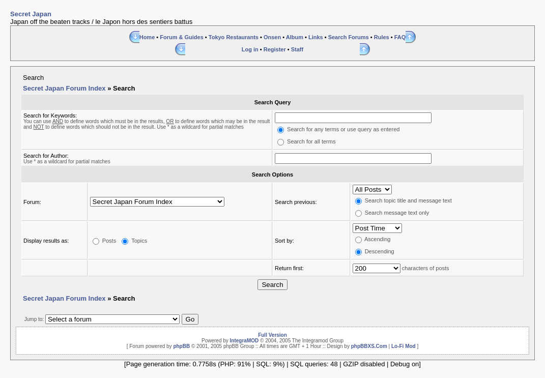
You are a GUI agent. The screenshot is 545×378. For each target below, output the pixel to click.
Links (315, 37)
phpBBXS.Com (369, 346)
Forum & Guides (182, 37)
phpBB (181, 346)
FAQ (400, 37)
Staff (297, 49)
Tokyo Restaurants (234, 37)
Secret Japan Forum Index (64, 88)
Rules (381, 37)
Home (147, 37)
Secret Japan (30, 14)
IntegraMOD (244, 340)
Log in (250, 49)
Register (275, 49)
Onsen (272, 37)
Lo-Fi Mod (403, 346)
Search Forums (348, 37)
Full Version (272, 335)
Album (294, 37)
